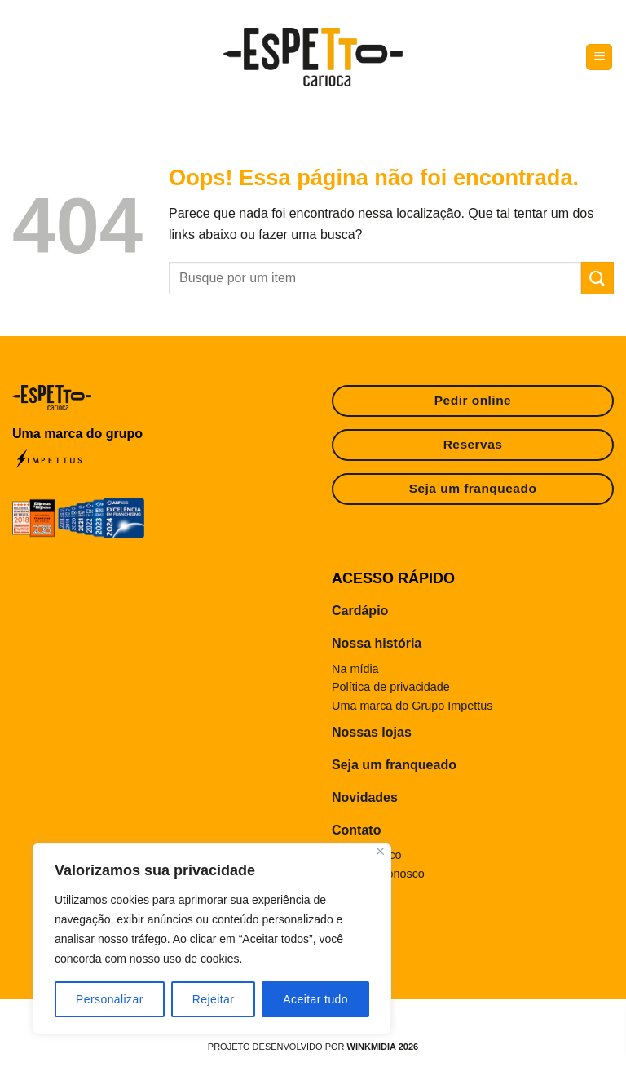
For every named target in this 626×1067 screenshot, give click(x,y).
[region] (212, 938)
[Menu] (599, 57)
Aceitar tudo (315, 999)
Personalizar (109, 999)
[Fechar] (380, 851)
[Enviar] (597, 278)
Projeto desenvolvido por (313, 1047)
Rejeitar (213, 999)
